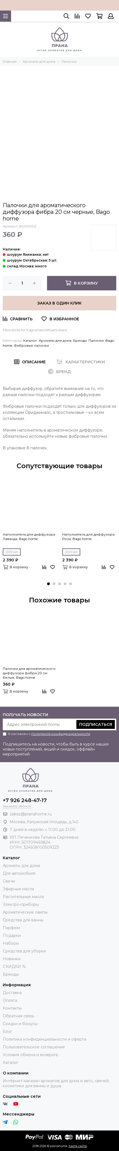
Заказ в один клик (59, 303)
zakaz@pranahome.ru (31, 814)
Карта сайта (78, 1146)
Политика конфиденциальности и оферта (44, 1039)
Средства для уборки (24, 951)
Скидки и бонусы (20, 1023)
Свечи (9, 881)
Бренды (80, 340)
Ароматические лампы (25, 912)
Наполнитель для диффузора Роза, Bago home (88, 536)
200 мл (12, 552)
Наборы (11, 943)
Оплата (10, 1000)
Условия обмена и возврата (30, 1054)
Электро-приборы (21, 904)
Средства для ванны (23, 919)
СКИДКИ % (14, 966)
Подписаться (95, 724)
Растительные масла (23, 896)
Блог (7, 1031)
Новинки (11, 958)
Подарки (12, 935)
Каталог (30, 340)
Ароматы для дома (55, 340)
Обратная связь (18, 1015)
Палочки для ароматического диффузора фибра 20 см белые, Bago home (29, 673)
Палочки (96, 340)
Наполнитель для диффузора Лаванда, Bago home (29, 536)
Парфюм (11, 927)
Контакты (12, 1008)
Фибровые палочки (31, 345)
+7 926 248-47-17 (25, 800)
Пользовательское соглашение (34, 1046)
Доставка (12, 992)
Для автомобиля (19, 873)
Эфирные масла (18, 888)
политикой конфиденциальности (60, 734)
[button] (48, 583)
